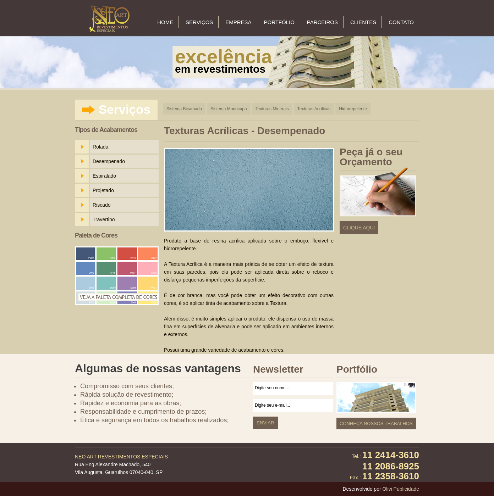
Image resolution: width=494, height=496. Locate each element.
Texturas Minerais (272, 108)
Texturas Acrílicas (313, 108)
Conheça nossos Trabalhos (376, 423)
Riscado (102, 205)
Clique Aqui (359, 227)
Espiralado (104, 176)
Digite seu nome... (293, 388)
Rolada (100, 147)
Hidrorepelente (353, 108)
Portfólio (279, 22)
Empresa (238, 22)
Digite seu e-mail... (293, 405)
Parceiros (322, 22)
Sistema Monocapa (228, 108)
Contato (401, 22)
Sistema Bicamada (184, 108)
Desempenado (109, 161)
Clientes (363, 22)
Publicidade (406, 489)
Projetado (103, 190)
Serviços (199, 22)
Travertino (104, 219)
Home (165, 22)
